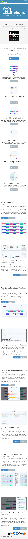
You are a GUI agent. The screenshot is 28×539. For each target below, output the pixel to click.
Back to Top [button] (12, 218)
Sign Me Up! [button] (14, 58)
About (9, 537)
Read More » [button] (14, 81)
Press (22, 537)
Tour (5, 537)
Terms (13, 537)
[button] (2, 11)
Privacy (18, 537)
